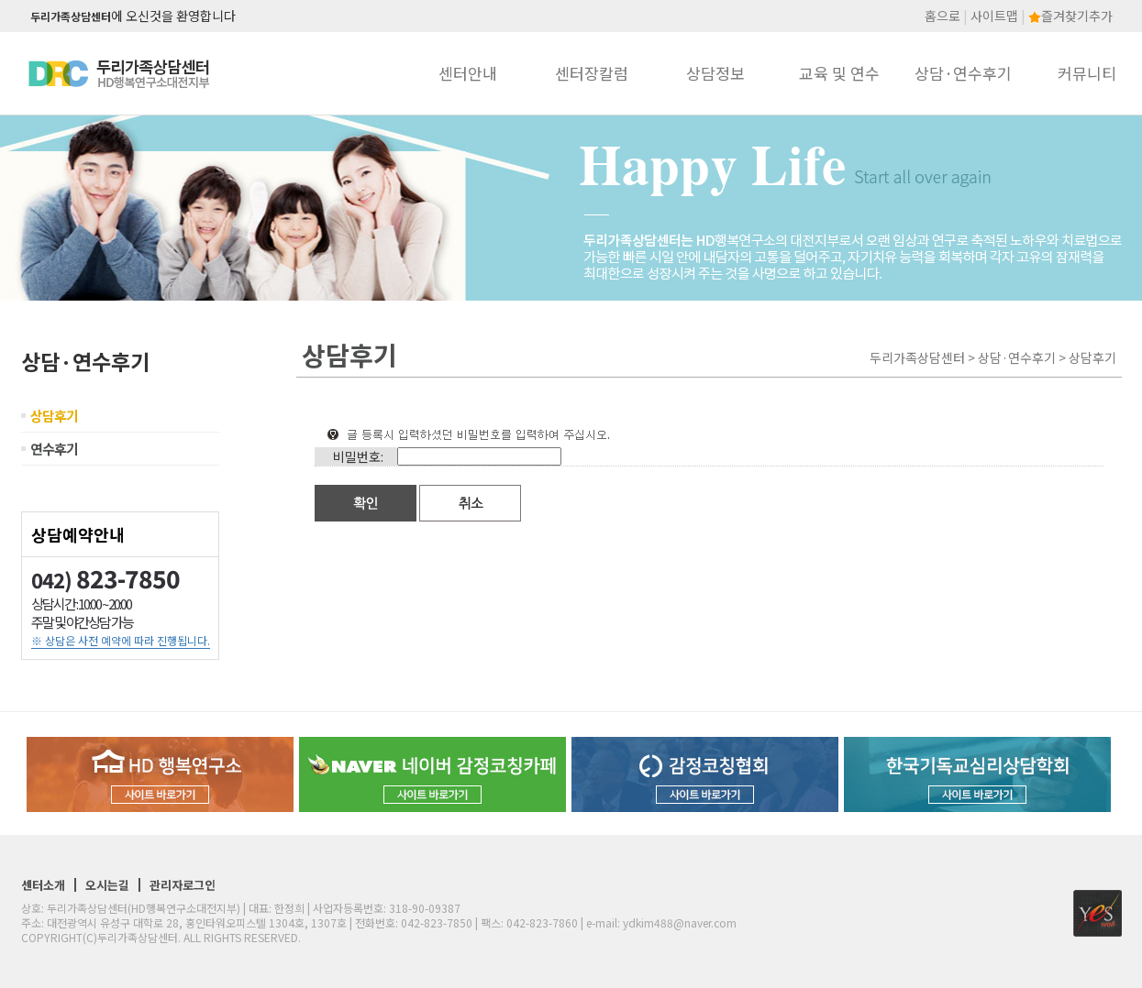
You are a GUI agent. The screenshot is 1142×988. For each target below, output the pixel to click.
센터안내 (467, 72)
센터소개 (43, 885)
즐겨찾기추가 (1070, 15)
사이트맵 (994, 15)
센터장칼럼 (591, 72)
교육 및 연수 (839, 72)
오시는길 (107, 885)
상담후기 (54, 415)
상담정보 (715, 72)
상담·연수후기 (963, 72)
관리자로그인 (183, 885)
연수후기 (54, 448)
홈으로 (942, 15)
